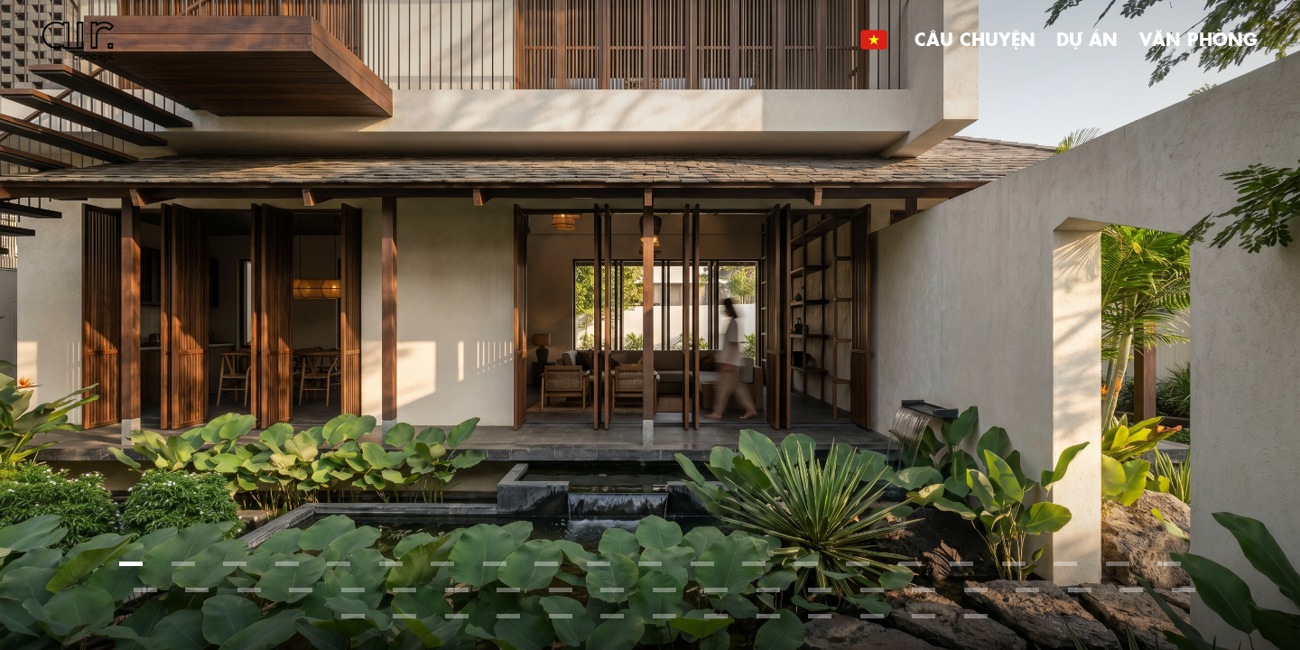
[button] (131, 564)
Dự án (1087, 38)
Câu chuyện (975, 38)
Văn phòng (1198, 38)
